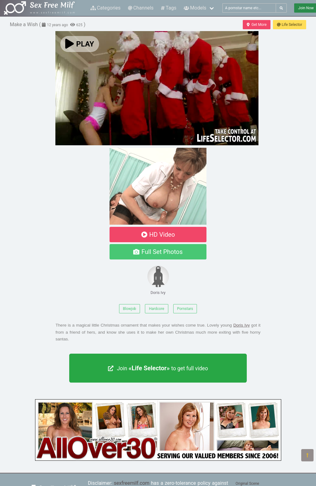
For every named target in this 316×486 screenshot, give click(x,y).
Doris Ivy (158, 280)
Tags (168, 8)
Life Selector (289, 24)
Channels (141, 8)
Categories (105, 8)
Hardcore (156, 309)
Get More (256, 24)
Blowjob (129, 309)
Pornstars (185, 309)
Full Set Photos (157, 251)
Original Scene (247, 483)
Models (195, 8)
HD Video (158, 234)
